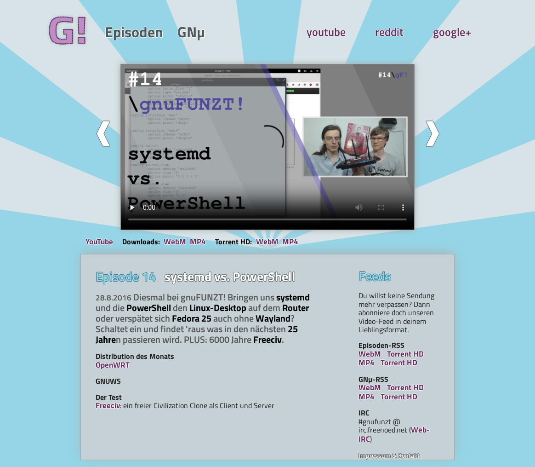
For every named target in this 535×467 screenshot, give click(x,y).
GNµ (191, 31)
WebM (175, 242)
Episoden (134, 31)
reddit (389, 32)
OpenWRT (113, 365)
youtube (326, 32)
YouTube (99, 242)
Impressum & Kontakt (389, 455)
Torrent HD (405, 354)
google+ (452, 32)
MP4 (198, 242)
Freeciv (108, 405)
